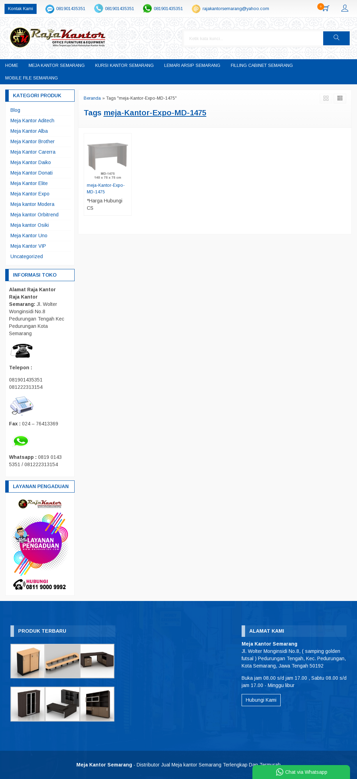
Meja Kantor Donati (31, 173)
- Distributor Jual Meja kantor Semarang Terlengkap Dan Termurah (178, 765)
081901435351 (70, 8)
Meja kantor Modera (32, 204)
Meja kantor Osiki (29, 225)
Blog (15, 110)
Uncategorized (26, 256)
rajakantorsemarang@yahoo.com (236, 8)
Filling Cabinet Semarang (262, 65)
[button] (336, 38)
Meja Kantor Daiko (30, 162)
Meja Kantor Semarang (57, 65)
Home (11, 65)
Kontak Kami (20, 8)
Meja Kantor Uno (28, 235)
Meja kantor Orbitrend (34, 214)
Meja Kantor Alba (29, 131)
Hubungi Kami (261, 700)
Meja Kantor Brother (32, 141)
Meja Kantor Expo (30, 193)
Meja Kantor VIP (28, 246)
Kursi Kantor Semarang (124, 65)
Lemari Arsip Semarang (192, 65)
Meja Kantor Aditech (32, 120)
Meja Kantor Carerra (32, 152)
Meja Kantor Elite (29, 183)
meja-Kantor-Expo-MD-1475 (106, 188)
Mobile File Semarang (31, 78)
